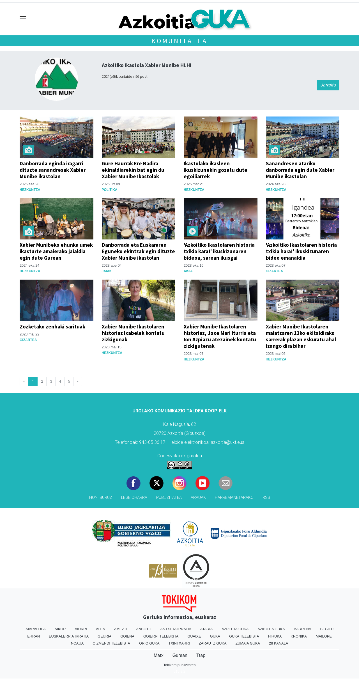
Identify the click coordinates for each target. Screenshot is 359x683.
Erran (33, 636)
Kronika (299, 636)
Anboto (143, 629)
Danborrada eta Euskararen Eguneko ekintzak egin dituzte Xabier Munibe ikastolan (138, 251)
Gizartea (274, 271)
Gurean (179, 655)
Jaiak (107, 271)
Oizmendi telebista (111, 643)
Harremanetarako (234, 497)
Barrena (302, 629)
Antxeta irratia (175, 629)
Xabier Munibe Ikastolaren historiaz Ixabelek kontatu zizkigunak (133, 333)
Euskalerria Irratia (69, 636)
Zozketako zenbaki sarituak (52, 326)
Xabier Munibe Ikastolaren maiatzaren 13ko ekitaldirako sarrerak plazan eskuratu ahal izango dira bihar (301, 336)
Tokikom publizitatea (179, 665)
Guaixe (194, 636)
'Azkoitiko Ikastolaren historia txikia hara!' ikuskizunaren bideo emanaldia (301, 251)
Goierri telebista (160, 636)
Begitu (326, 629)
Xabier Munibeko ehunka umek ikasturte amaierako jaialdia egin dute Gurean (56, 251)
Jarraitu (328, 85)
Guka (215, 636)
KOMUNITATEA (179, 40)
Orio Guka (149, 643)
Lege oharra (134, 497)
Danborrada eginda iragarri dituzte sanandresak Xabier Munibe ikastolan (53, 170)
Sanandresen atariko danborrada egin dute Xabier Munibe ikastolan (300, 170)
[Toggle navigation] (23, 19)
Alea (100, 629)
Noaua (77, 643)
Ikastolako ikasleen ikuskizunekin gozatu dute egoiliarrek (215, 170)
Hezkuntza (30, 190)
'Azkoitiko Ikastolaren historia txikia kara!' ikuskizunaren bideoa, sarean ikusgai (219, 251)
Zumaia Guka (248, 643)
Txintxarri (179, 643)
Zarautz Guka (213, 643)
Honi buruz (100, 497)
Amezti (120, 629)
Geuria (104, 636)
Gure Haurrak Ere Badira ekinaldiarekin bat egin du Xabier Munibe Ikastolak (133, 170)
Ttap (200, 655)
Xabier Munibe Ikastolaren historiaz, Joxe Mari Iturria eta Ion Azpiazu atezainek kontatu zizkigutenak (220, 336)
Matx (159, 655)
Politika (110, 190)
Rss (266, 497)
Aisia (188, 271)
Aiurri (81, 629)
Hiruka (275, 636)
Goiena (127, 636)
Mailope (324, 636)
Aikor (60, 629)
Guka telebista (244, 636)
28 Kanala (278, 643)
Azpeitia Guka (235, 629)
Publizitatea (169, 497)
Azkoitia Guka (271, 629)
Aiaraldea (36, 629)
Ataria (206, 629)
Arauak (198, 497)
